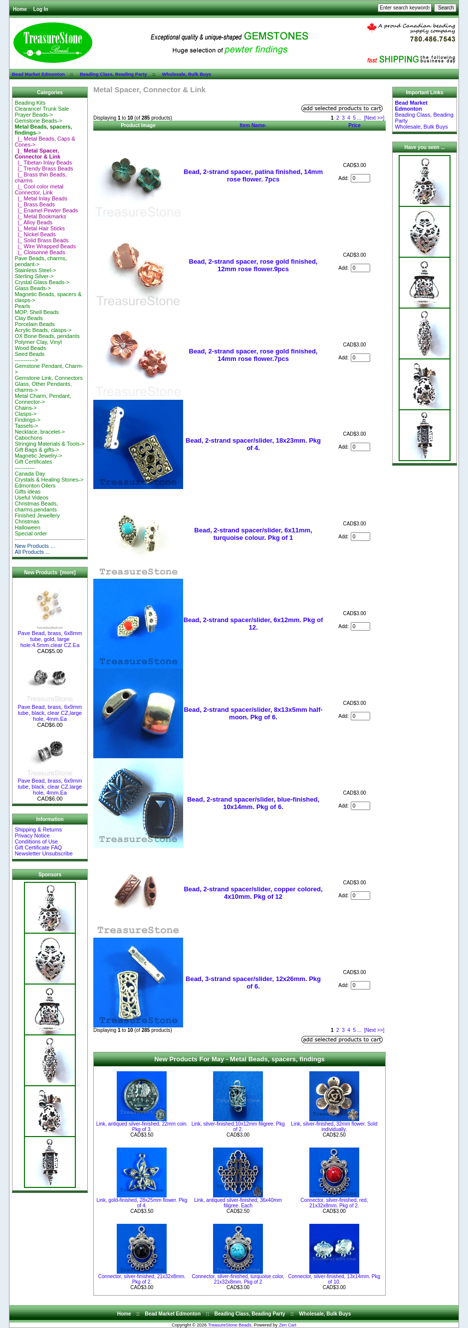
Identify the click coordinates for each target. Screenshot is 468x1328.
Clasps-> (25, 414)
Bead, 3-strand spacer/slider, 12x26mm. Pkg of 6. (253, 982)
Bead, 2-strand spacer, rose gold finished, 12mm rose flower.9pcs (253, 265)
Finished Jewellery (36, 515)
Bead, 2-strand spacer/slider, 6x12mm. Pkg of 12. (253, 623)
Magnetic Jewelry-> (38, 456)
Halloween (27, 527)
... (359, 118)
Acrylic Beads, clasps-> (42, 330)
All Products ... (32, 552)
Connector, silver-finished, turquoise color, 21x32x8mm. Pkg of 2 (238, 1279)
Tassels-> (26, 426)
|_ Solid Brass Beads (41, 240)
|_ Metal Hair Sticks (39, 228)
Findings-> (27, 420)
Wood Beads (30, 348)
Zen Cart (287, 1325)
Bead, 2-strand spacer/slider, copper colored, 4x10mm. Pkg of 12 (253, 892)
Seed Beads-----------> (29, 357)
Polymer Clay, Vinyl (37, 342)
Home (20, 9)
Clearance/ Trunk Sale (41, 109)
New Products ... (34, 546)
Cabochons (28, 438)
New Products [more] (49, 572)
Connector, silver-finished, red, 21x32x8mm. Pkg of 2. (334, 1202)
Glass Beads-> (32, 288)
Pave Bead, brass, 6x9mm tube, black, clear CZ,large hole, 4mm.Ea (49, 710)
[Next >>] (374, 118)
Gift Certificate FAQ (38, 847)
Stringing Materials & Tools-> (49, 444)
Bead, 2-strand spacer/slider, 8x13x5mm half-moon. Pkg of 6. (253, 713)
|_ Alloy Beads (33, 222)
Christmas (26, 521)
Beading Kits (29, 103)
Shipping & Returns (38, 829)
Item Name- (253, 125)
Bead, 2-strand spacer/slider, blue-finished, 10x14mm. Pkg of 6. (253, 803)
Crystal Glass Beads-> (41, 282)
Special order (30, 533)
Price (354, 125)
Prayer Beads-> (33, 115)
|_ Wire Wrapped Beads (45, 246)
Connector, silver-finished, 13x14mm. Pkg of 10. (334, 1279)
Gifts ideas (27, 492)
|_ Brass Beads (34, 204)
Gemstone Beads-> (38, 121)
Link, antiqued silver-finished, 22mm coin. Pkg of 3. (142, 1126)
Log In (40, 9)
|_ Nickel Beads (34, 234)
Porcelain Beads (34, 324)
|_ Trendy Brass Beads (43, 168)
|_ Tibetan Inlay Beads (43, 163)
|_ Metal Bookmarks (40, 216)
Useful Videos (31, 497)
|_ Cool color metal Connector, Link (38, 189)
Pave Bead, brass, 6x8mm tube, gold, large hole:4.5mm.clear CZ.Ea (49, 636)
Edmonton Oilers (34, 486)
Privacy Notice (31, 835)
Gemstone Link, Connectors (48, 378)
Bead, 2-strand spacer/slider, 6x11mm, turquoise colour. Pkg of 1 (253, 533)
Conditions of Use (36, 841)
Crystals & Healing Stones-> (48, 480)
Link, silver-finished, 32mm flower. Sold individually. (334, 1126)
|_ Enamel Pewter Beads (46, 210)
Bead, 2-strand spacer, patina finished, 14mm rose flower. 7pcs (253, 175)
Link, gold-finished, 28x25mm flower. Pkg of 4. (141, 1202)
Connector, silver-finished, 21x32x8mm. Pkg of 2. (142, 1279)
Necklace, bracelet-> (39, 432)
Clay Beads (28, 318)
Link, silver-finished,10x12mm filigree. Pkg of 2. (238, 1126)
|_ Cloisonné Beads (39, 252)
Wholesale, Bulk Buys (187, 74)
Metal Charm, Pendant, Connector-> (42, 399)
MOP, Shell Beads (36, 312)
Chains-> (25, 408)
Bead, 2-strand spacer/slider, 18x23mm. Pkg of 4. (253, 444)
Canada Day (29, 474)
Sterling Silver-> (33, 276)
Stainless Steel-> (35, 270)
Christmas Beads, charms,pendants (36, 506)
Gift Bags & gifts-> (36, 450)
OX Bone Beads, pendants (46, 336)
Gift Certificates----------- (33, 465)
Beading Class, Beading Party (113, 74)
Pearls (22, 306)
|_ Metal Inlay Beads (40, 198)
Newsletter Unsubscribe (43, 853)
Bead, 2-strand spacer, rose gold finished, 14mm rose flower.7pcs (253, 354)
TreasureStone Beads (229, 1325)
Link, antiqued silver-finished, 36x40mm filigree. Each (238, 1202)
